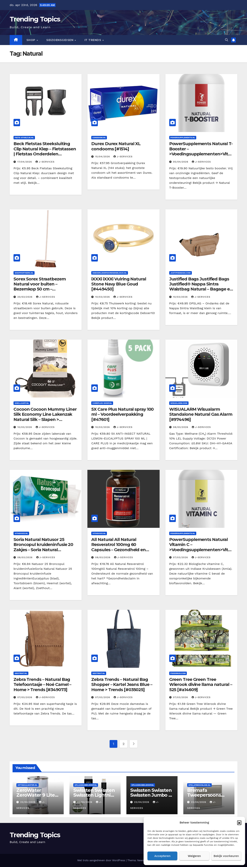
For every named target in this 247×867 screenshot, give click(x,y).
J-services (45, 161)
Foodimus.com (178, 673)
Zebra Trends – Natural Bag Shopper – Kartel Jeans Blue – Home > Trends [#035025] (121, 684)
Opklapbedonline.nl (199, 785)
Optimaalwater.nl (27, 785)
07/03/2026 (181, 557)
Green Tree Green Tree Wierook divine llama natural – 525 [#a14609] (200, 684)
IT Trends (93, 40)
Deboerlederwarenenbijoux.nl (109, 273)
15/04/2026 (103, 156)
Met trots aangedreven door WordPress (101, 860)
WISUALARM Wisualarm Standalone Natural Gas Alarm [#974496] (200, 414)
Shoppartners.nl (24, 273)
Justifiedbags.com (180, 273)
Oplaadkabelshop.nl (85, 785)
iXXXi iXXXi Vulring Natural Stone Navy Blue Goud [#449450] (118, 284)
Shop (31, 40)
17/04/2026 (25, 161)
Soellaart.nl (22, 403)
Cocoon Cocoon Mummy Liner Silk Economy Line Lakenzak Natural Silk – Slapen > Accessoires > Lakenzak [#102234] (45, 419)
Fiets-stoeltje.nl (24, 137)
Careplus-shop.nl (102, 403)
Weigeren (194, 856)
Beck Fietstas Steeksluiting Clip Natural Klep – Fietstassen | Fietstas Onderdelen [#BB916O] (45, 151)
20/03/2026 (25, 297)
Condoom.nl (99, 137)
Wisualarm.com (178, 403)
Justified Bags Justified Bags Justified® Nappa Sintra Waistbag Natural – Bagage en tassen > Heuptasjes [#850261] (201, 286)
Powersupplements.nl (182, 137)
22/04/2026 (28, 802)
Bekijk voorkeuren (226, 856)
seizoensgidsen (60, 40)
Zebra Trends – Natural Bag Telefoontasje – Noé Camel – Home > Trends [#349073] (42, 684)
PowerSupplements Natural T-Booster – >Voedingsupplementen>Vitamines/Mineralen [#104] (201, 151)
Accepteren (162, 856)
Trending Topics (35, 19)
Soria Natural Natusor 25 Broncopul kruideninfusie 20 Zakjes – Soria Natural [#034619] (43, 547)
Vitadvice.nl (21, 533)
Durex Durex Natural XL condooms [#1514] (115, 146)
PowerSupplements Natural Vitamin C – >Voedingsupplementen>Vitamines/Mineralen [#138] (200, 547)
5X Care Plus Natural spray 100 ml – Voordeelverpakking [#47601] (122, 414)
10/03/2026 (103, 297)
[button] (239, 822)
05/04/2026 (181, 161)
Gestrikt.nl (21, 673)
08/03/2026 (181, 427)
